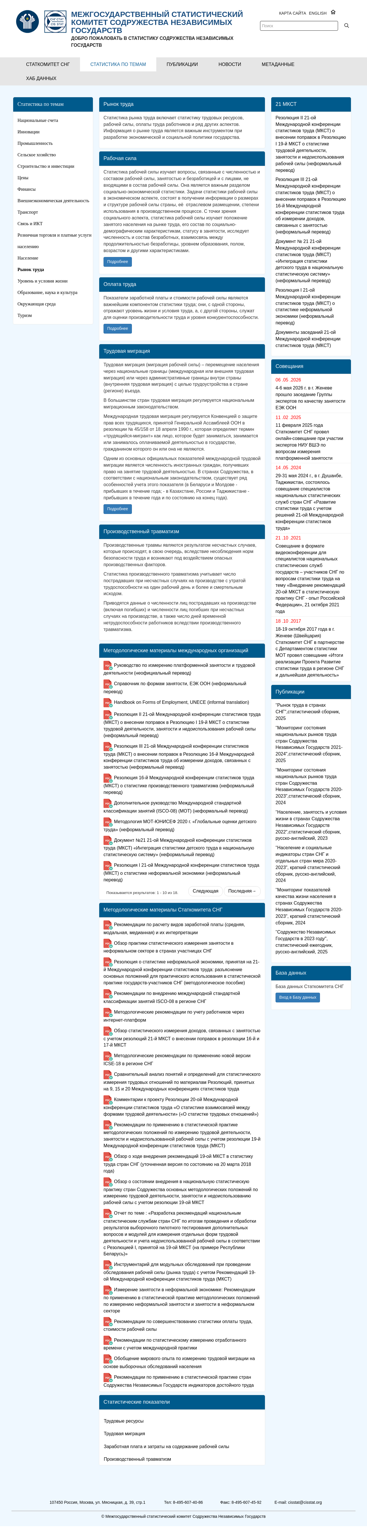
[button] (48, 64)
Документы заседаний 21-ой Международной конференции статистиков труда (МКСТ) (308, 349)
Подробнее (117, 261)
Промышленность (34, 143)
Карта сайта (292, 13)
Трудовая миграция (124, 1433)
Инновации (28, 131)
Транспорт (27, 212)
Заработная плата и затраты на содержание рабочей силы (166, 1446)
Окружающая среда (36, 303)
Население (27, 258)
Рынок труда (30, 269)
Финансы (26, 189)
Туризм (24, 315)
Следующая (205, 891)
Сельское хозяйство (36, 154)
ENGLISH (318, 13)
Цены (22, 177)
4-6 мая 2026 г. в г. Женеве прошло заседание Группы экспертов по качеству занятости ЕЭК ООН (310, 408)
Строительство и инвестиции (45, 166)
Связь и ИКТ (30, 223)
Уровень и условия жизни (42, 280)
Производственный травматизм (137, 1459)
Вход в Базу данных (297, 1008)
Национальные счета (37, 120)
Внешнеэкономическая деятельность (53, 200)
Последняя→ (242, 891)
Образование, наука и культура (47, 292)
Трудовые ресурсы (124, 1421)
